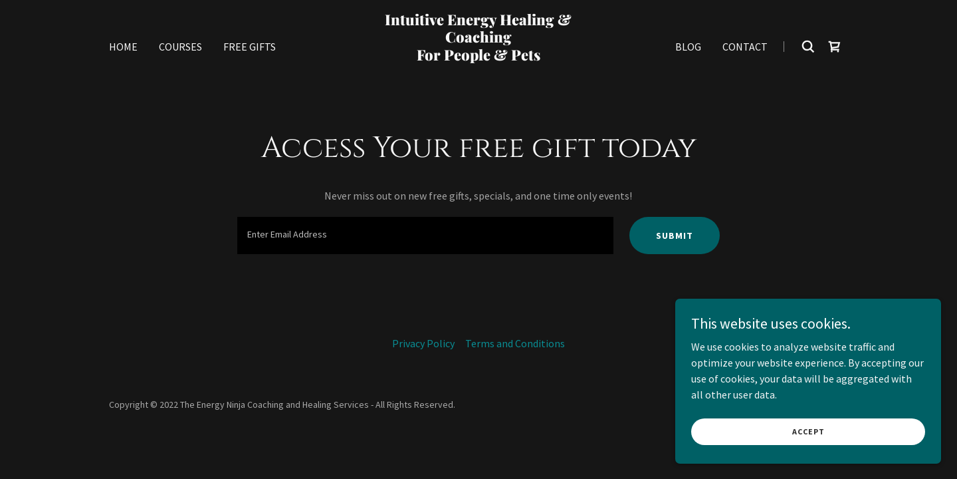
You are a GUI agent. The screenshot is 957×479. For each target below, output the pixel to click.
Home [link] (123, 46)
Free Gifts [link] (249, 46)
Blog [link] (688, 46)
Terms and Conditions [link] (515, 343)
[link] (479, 73)
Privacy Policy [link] (423, 343)
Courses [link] (180, 46)
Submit (674, 235)
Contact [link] (745, 46)
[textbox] (425, 235)
